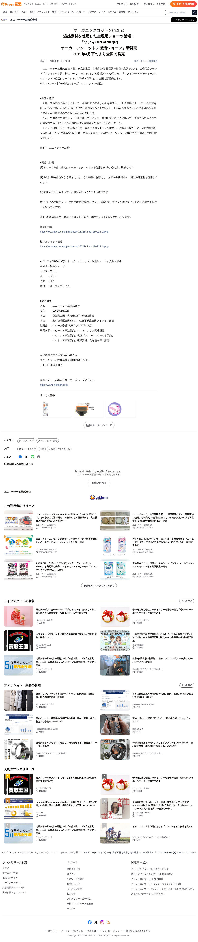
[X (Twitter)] (26, 456)
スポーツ (80, 12)
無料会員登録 (73, 869)
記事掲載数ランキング (13, 887)
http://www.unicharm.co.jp (54, 385)
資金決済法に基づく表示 (138, 931)
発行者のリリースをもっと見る (99, 586)
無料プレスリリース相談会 (80, 903)
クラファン (133, 12)
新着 (5, 12)
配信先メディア (10, 877)
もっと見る (186, 601)
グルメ (24, 12)
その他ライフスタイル (59, 449)
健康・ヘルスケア (27, 449)
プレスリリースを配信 (127, 4)
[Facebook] (20, 456)
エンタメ (14, 12)
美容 (42, 449)
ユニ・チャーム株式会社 (146, 61)
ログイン (71, 874)
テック (102, 12)
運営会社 (52, 931)
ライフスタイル (66, 12)
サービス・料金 (10, 872)
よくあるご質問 (74, 888)
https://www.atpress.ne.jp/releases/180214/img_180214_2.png (74, 231)
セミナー (71, 908)
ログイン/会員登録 (183, 4)
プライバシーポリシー (111, 931)
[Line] (32, 456)
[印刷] (38, 456)
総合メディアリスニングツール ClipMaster (151, 874)
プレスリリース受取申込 (79, 898)
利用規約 (91, 931)
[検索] (194, 12)
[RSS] (108, 922)
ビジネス (92, 12)
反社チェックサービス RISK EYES (148, 893)
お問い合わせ (99, 483)
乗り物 (122, 12)
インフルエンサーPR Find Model (147, 879)
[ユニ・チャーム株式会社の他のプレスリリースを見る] (184, 19)
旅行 (32, 12)
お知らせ (71, 893)
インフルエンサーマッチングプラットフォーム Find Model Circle (162, 888)
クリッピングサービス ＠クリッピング (150, 869)
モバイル (112, 12)
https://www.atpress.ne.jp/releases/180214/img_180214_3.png (74, 246)
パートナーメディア (12, 882)
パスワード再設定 (75, 879)
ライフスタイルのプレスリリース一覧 (31, 852)
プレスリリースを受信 (154, 4)
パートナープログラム (72, 931)
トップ (4, 852)
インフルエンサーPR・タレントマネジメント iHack (156, 884)
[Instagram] (102, 922)
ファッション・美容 (46, 12)
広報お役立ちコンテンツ (14, 892)
